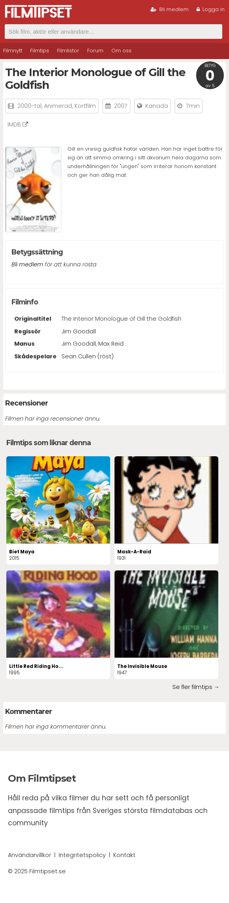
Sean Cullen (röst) (87, 356)
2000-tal (29, 106)
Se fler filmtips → (195, 687)
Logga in (211, 9)
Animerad (58, 106)
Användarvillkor (29, 855)
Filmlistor (68, 50)
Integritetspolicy (82, 855)
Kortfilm (85, 106)
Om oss (121, 50)
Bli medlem (170, 9)
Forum (95, 50)
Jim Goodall (78, 331)
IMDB (18, 124)
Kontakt (124, 855)
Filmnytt (12, 50)
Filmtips (39, 50)
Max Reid (111, 344)
